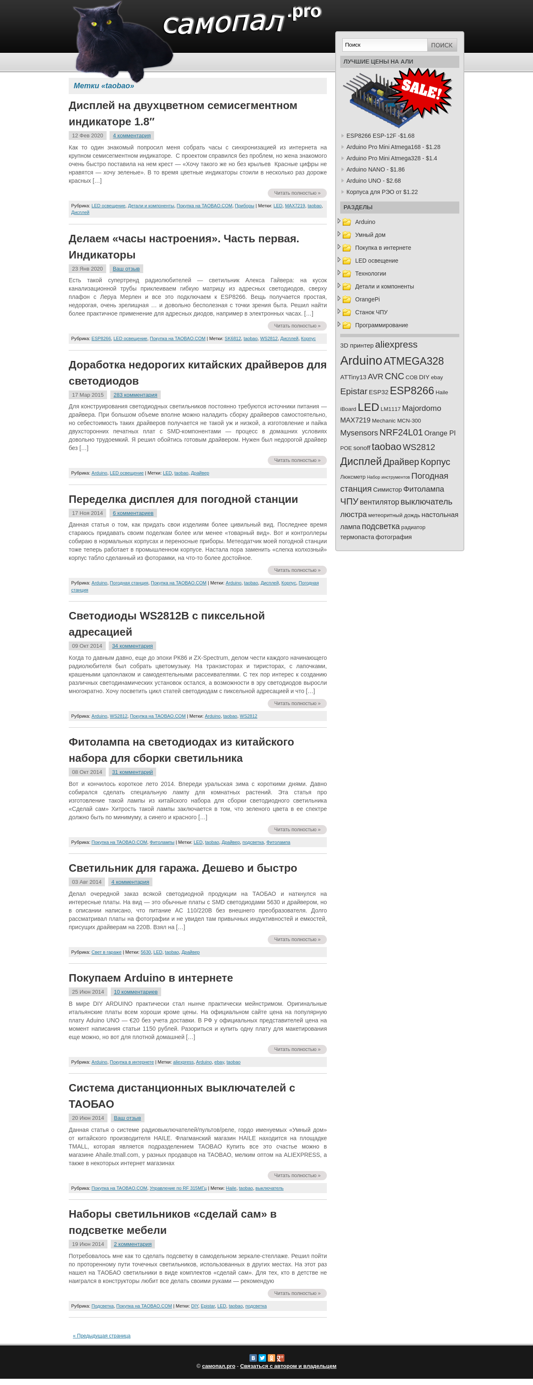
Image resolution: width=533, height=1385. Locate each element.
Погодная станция (129, 582)
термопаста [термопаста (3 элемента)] (357, 536)
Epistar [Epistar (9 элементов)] (353, 391)
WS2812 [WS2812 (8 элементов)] (419, 447)
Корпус (308, 338)
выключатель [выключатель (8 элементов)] (427, 501)
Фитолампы (162, 842)
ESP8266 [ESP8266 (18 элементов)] (412, 390)
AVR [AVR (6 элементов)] (375, 376)
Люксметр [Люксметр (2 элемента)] (353, 477)
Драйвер (200, 472)
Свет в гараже (107, 952)
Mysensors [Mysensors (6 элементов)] (359, 432)
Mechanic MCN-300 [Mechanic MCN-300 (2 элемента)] (396, 421)
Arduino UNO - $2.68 (373, 180)
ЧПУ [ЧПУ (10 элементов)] (349, 501)
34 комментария (132, 646)
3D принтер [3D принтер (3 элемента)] (357, 345)
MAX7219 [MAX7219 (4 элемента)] (355, 420)
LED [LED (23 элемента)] (368, 407)
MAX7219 (295, 205)
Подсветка (103, 1305)
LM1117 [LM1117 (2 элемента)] (391, 409)
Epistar (208, 1305)
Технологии (370, 273)
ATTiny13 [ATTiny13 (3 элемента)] (353, 376)
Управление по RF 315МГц (178, 1188)
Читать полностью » (297, 193)
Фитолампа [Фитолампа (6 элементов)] (423, 489)
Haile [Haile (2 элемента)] (442, 392)
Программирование (381, 325)
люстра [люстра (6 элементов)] (353, 514)
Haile (231, 1188)
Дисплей (80, 212)
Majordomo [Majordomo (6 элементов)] (421, 408)
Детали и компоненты (151, 205)
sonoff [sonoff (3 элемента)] (362, 447)
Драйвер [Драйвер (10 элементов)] (401, 462)
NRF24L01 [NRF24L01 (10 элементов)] (401, 432)
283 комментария (135, 395)
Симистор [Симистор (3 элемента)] (387, 489)
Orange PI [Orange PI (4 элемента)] (440, 433)
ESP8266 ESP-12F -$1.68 (380, 135)
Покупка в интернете (132, 1061)
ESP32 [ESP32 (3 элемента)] (379, 391)
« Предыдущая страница (101, 1336)
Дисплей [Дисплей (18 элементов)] (361, 461)
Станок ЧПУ (371, 312)
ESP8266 (101, 338)
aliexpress (183, 1061)
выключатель (270, 1188)
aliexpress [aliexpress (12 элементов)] (396, 344)
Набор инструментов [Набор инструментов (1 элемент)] (388, 477)
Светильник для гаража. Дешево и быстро (183, 868)
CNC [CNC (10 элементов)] (394, 376)
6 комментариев (133, 513)
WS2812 (269, 338)
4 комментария (132, 135)
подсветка (253, 842)
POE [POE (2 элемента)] (346, 448)
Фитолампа (278, 842)
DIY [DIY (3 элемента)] (424, 376)
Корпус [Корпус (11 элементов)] (436, 462)
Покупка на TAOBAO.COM (204, 205)
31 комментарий (132, 772)
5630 (146, 952)
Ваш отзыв (126, 269)
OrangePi (367, 299)
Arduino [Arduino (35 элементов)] (361, 360)
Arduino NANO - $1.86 (375, 169)
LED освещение (108, 205)
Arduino (99, 472)
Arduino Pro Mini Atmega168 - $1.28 (393, 147)
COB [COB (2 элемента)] (412, 377)
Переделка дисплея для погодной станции (183, 499)
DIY (194, 1305)
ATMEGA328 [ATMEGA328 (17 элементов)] (414, 361)
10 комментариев (136, 992)
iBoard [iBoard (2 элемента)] (348, 409)
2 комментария (133, 1244)
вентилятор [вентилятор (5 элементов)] (379, 502)
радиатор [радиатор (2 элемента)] (413, 527)
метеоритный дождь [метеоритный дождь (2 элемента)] (394, 515)
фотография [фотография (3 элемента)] (394, 536)
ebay (219, 1061)
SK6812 (233, 338)
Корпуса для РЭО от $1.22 (382, 192)
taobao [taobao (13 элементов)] (386, 446)
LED (278, 205)
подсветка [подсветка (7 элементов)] (381, 526)
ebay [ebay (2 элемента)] (437, 377)
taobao (315, 205)
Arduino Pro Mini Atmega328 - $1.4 (391, 158)
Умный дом (370, 234)
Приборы (244, 205)
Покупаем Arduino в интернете (151, 978)
